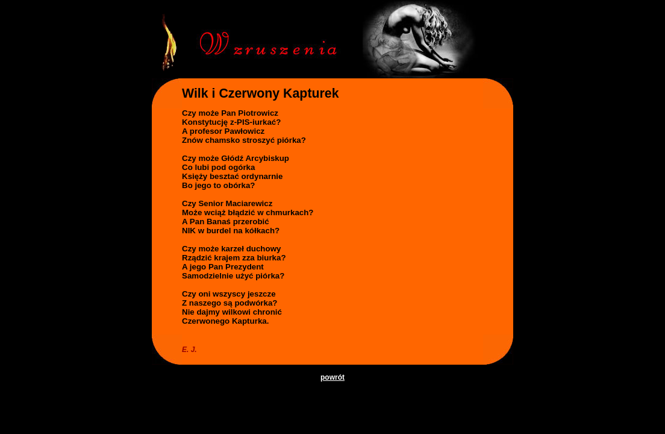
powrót (332, 377)
